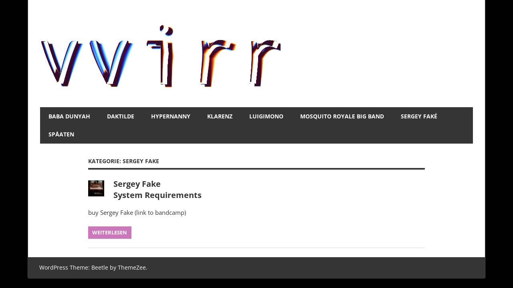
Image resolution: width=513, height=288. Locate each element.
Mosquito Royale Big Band (342, 116)
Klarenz (219, 116)
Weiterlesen (109, 232)
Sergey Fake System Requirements (157, 189)
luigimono (266, 116)
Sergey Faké (419, 116)
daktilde (120, 116)
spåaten (61, 134)
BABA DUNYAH (69, 116)
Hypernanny (170, 116)
